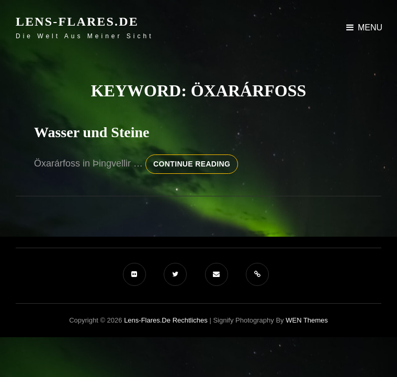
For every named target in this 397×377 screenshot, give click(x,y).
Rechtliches (190, 320)
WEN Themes (307, 320)
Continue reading (195, 166)
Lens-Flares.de (77, 21)
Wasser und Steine (91, 132)
